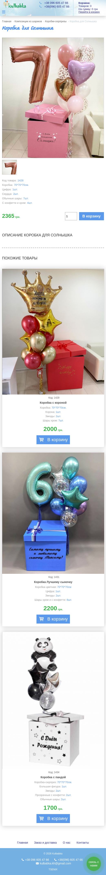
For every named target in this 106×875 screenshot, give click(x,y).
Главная (6, 21)
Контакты (83, 842)
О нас (66, 842)
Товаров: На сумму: (92, 7)
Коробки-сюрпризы (56, 21)
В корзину (91, 216)
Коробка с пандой (53, 777)
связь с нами (94, 863)
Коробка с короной (53, 402)
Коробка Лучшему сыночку (53, 582)
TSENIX (53, 869)
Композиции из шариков (28, 21)
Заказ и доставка (45, 842)
